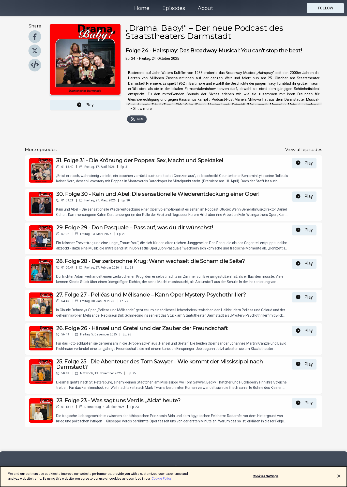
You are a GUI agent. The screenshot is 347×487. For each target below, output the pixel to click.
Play (85, 104)
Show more (141, 109)
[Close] (338, 479)
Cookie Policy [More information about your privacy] (161, 481)
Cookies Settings (265, 479)
